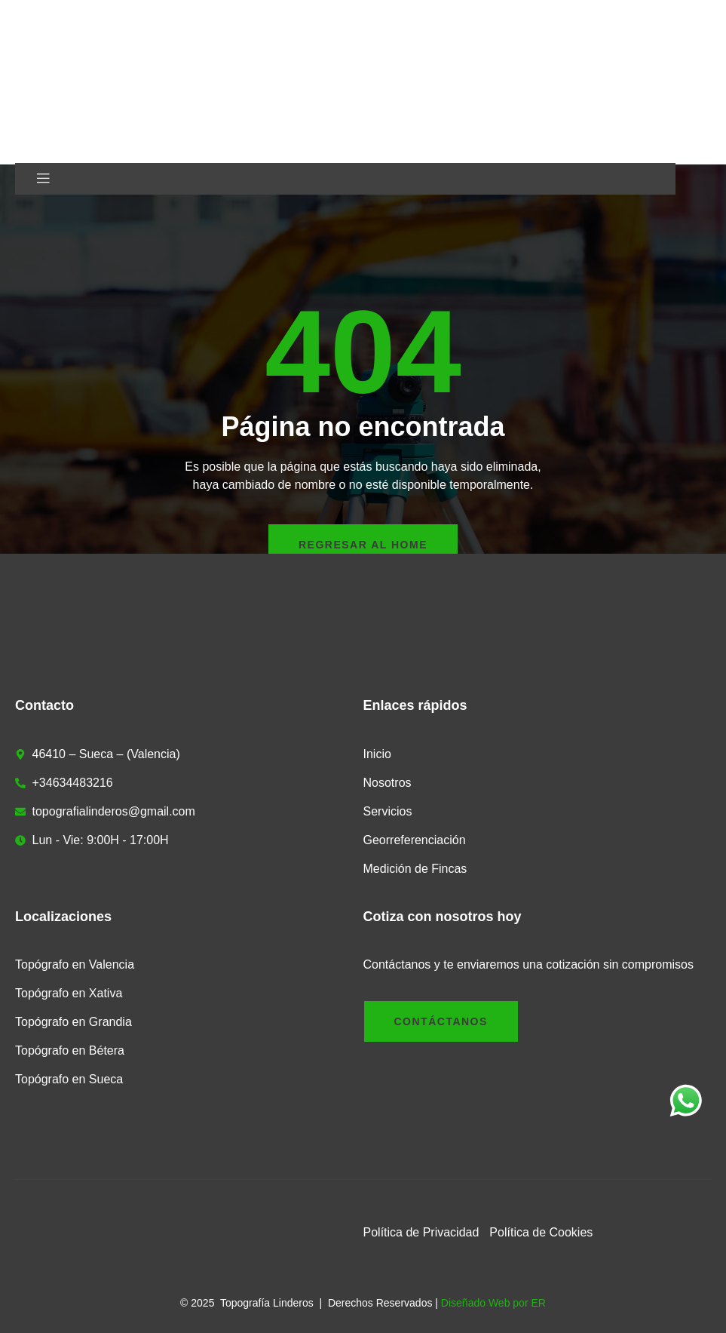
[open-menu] (43, 178)
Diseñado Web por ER (493, 1303)
